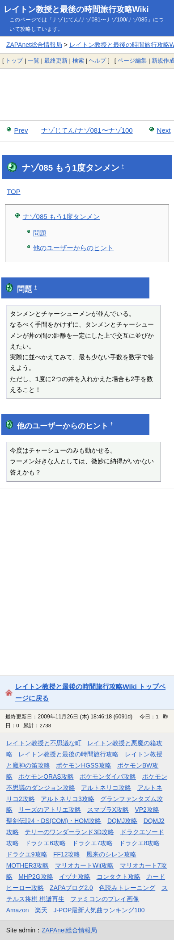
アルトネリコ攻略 (106, 787)
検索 (78, 60)
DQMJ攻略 (122, 820)
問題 (40, 233)
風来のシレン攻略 (111, 854)
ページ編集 (132, 60)
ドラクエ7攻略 (92, 843)
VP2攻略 (147, 809)
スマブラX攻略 (108, 809)
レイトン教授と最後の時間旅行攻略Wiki (76, 9)
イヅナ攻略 (74, 876)
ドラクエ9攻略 (26, 854)
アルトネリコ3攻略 (67, 798)
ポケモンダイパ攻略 (108, 776)
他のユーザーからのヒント (73, 248)
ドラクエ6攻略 (45, 843)
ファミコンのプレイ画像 (104, 898)
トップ (14, 60)
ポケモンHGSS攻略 (83, 765)
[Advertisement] (87, 94)
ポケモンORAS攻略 (45, 776)
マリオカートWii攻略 (84, 865)
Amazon (17, 910)
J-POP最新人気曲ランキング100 (99, 910)
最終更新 (56, 60)
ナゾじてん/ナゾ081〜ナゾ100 (86, 130)
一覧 (33, 60)
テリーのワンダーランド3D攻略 (69, 831)
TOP (14, 191)
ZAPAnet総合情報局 (34, 44)
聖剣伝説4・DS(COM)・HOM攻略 (54, 820)
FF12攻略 (66, 854)
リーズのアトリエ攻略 (49, 809)
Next (164, 130)
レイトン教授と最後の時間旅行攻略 (68, 754)
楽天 (41, 910)
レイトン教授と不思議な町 (43, 743)
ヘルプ (97, 60)
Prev (21, 130)
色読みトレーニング (127, 887)
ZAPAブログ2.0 (71, 887)
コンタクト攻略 (118, 876)
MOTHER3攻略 (27, 865)
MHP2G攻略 (35, 876)
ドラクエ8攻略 (139, 843)
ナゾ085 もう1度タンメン (61, 216)
